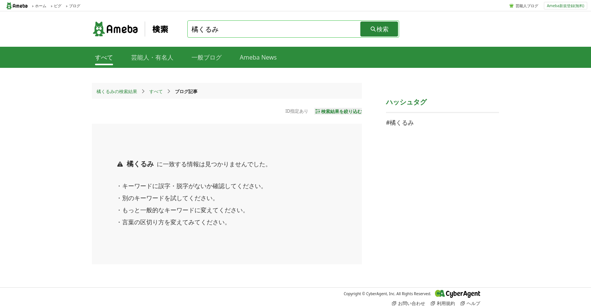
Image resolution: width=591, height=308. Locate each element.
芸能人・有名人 (152, 57)
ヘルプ (470, 303)
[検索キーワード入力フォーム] (274, 29)
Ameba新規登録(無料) (565, 5)
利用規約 (443, 303)
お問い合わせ (408, 303)
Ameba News (258, 57)
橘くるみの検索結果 (116, 91)
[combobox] (274, 29)
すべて (156, 91)
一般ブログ (206, 57)
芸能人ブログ (527, 5)
